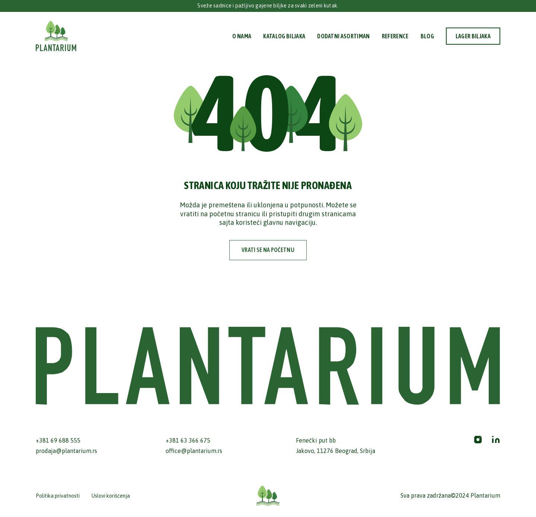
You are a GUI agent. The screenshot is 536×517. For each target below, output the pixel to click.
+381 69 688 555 (58, 440)
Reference (395, 36)
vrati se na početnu (268, 249)
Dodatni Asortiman (343, 36)
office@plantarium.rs (194, 450)
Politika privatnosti (58, 496)
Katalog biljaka (284, 36)
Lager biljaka (473, 36)
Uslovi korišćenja (111, 496)
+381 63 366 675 (188, 440)
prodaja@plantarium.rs (66, 450)
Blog (427, 36)
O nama (241, 36)
